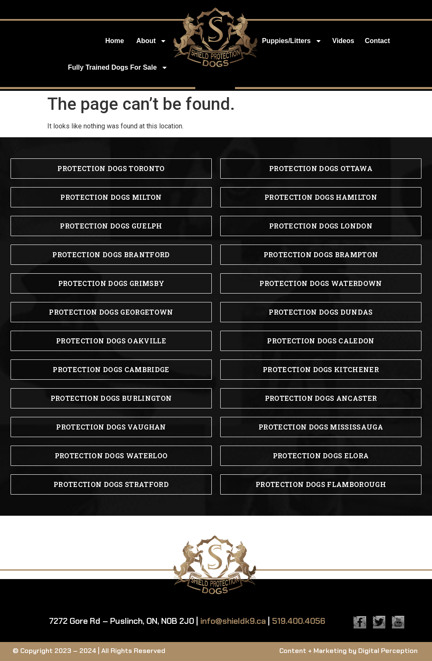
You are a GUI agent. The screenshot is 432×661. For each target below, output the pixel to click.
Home (114, 40)
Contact (377, 40)
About (151, 41)
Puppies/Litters (292, 41)
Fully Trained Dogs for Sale (118, 67)
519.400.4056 (298, 620)
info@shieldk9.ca (233, 620)
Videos (343, 40)
